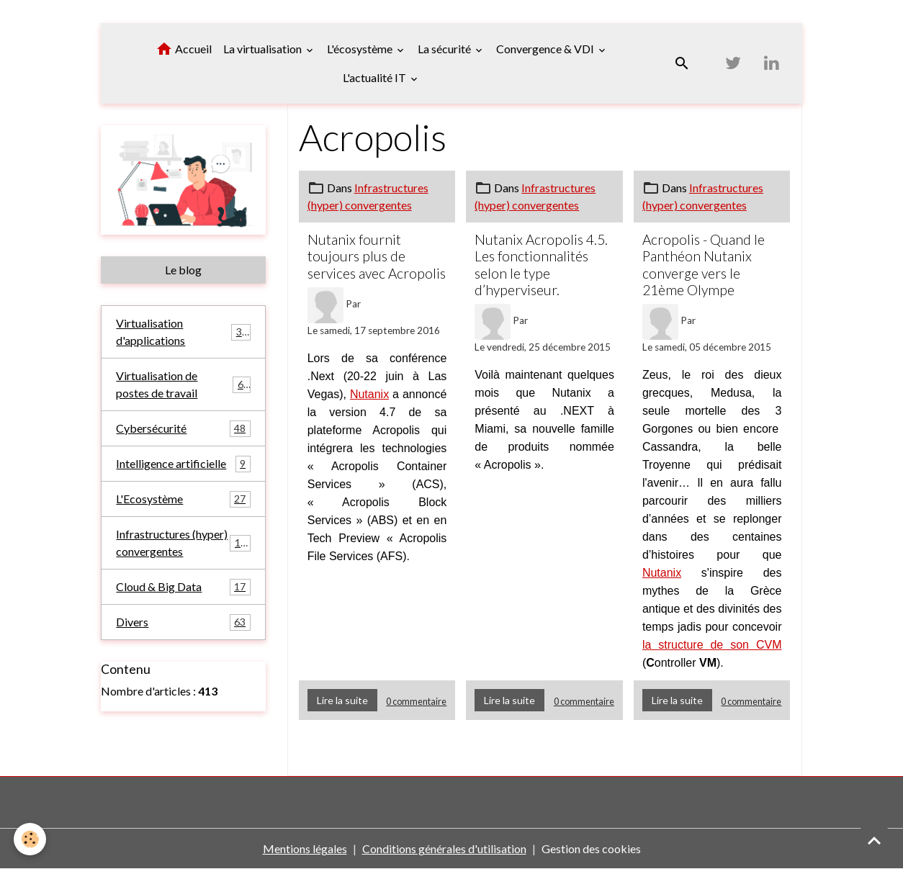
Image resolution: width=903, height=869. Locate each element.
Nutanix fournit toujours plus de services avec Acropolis (376, 256)
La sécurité (445, 48)
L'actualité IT (375, 77)
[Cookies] (30, 839)
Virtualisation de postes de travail (183, 384)
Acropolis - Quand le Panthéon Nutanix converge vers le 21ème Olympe (703, 264)
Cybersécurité (183, 428)
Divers (183, 622)
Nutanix (369, 394)
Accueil (184, 49)
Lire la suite (342, 700)
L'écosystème (361, 48)
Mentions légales (305, 848)
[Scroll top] (874, 840)
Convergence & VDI (546, 48)
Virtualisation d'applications (183, 331)
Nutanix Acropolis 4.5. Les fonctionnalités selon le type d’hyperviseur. (541, 264)
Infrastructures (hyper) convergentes (184, 542)
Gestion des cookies (591, 848)
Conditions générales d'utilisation (444, 848)
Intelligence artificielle (183, 464)
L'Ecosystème (183, 499)
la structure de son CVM (712, 645)
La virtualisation (263, 48)
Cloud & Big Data (183, 587)
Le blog (183, 269)
